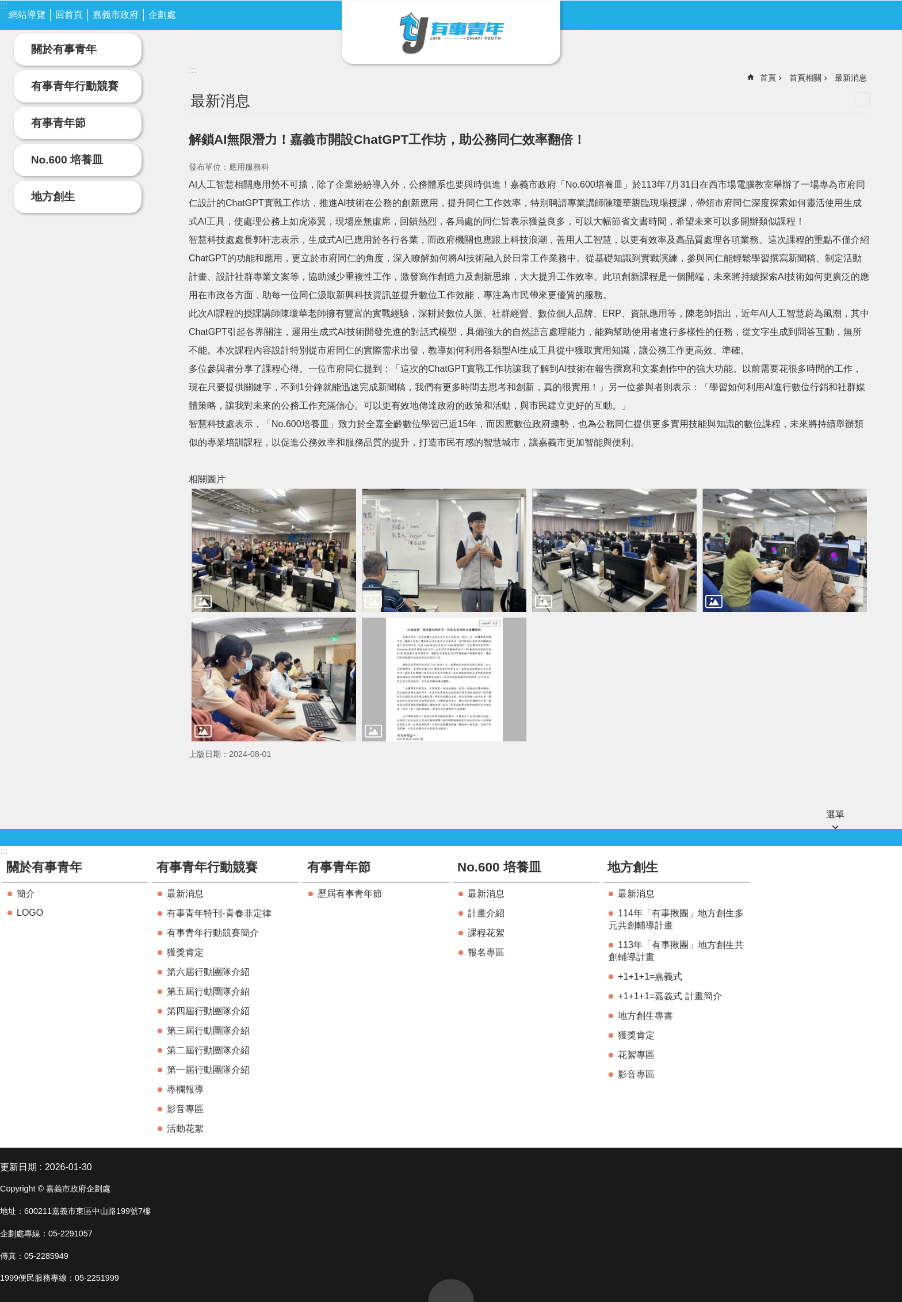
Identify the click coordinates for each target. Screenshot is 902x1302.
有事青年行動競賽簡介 (213, 933)
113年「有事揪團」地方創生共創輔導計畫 (676, 951)
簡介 (26, 894)
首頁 (768, 77)
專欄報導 (185, 1089)
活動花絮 (185, 1128)
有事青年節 (58, 123)
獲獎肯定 (185, 952)
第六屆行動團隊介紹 (208, 972)
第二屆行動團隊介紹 (208, 1050)
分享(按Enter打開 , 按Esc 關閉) (881, 13)
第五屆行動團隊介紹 (208, 991)
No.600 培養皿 (67, 160)
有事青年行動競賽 (75, 86)
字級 (830, 13)
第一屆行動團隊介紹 (208, 1070)
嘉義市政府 (116, 15)
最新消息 (851, 77)
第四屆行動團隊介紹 (208, 1011)
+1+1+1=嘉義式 (650, 976)
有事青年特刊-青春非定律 (219, 913)
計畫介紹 (486, 913)
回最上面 (451, 1290)
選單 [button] (835, 814)
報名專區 (486, 952)
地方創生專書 (645, 1016)
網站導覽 (27, 15)
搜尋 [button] (856, 13)
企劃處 (162, 15)
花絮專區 (636, 1055)
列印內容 (862, 99)
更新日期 (18, 1167)
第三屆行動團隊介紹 (208, 1030)
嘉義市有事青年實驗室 (451, 32)
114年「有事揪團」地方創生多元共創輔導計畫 (676, 919)
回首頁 (69, 15)
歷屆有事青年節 (350, 894)
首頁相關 (805, 77)
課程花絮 (486, 933)
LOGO (30, 913)
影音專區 (185, 1109)
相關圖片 (207, 479)
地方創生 (53, 197)
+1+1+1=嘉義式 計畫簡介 (670, 996)
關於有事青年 (64, 49)
